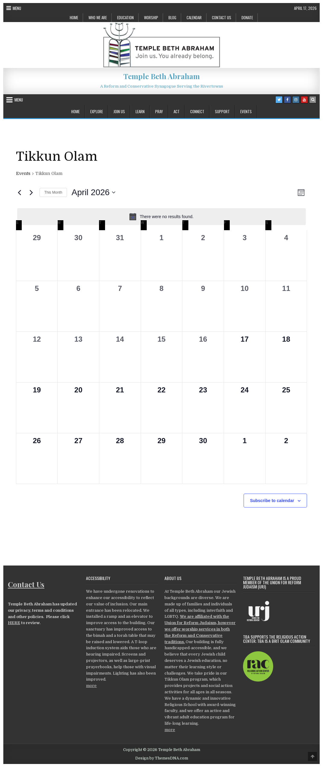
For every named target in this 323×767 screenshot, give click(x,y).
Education (125, 18)
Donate (247, 18)
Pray (159, 111)
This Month (53, 192)
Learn (140, 111)
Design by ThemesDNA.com (161, 758)
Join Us (119, 111)
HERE (14, 622)
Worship (151, 18)
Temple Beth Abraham (161, 76)
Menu (17, 8)
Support (222, 111)
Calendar (194, 18)
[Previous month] (19, 192)
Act (177, 111)
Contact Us (221, 18)
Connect (197, 111)
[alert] (161, 216)
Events (246, 111)
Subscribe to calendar (272, 500)
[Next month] (31, 192)
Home (74, 18)
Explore (96, 111)
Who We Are (97, 18)
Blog (172, 18)
